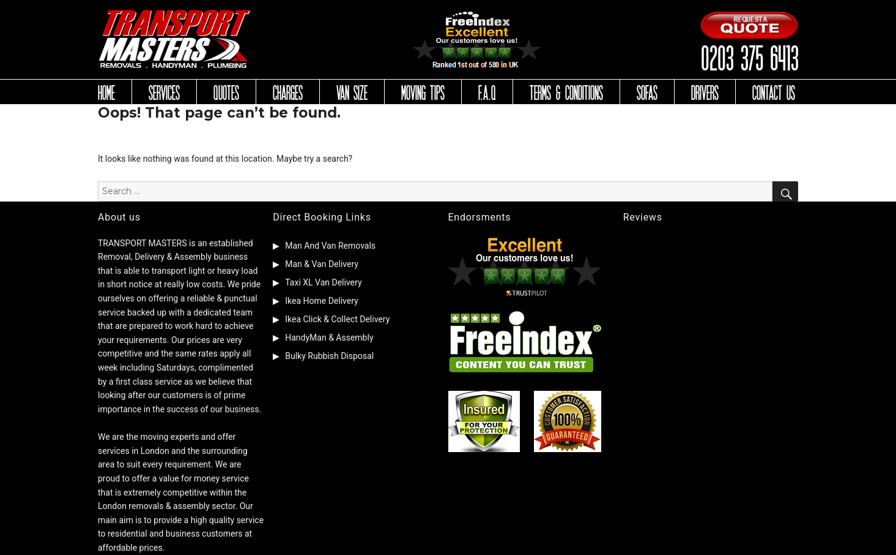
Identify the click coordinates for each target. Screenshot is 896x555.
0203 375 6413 (749, 56)
